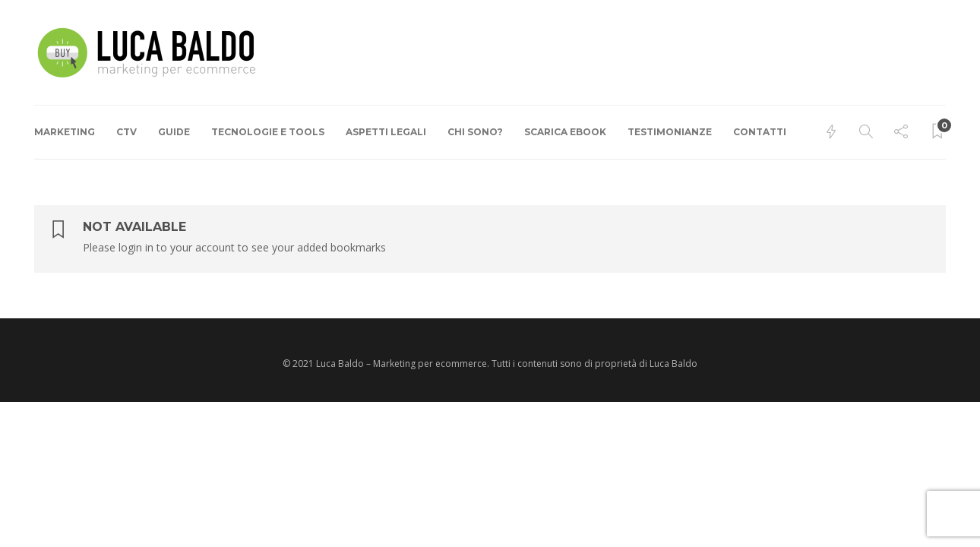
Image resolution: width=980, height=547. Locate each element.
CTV (126, 132)
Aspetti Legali (386, 132)
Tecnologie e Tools (267, 132)
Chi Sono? (475, 132)
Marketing (64, 132)
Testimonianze (670, 132)
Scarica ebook (565, 132)
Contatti (759, 132)
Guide (174, 132)
